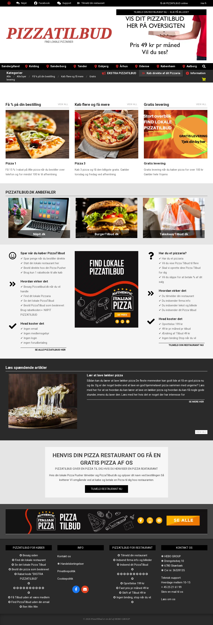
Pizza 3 (80, 163)
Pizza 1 (11, 163)
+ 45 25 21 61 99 (171, 587)
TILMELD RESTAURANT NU (106, 488)
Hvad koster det (32, 323)
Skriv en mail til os (172, 591)
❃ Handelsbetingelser (70, 563)
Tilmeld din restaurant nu (186, 345)
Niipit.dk (39, 234)
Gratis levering (154, 163)
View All (63, 104)
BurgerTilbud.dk (107, 234)
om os (171, 599)
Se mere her (196, 401)
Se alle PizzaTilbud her (50, 349)
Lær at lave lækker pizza (105, 375)
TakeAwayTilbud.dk (174, 234)
